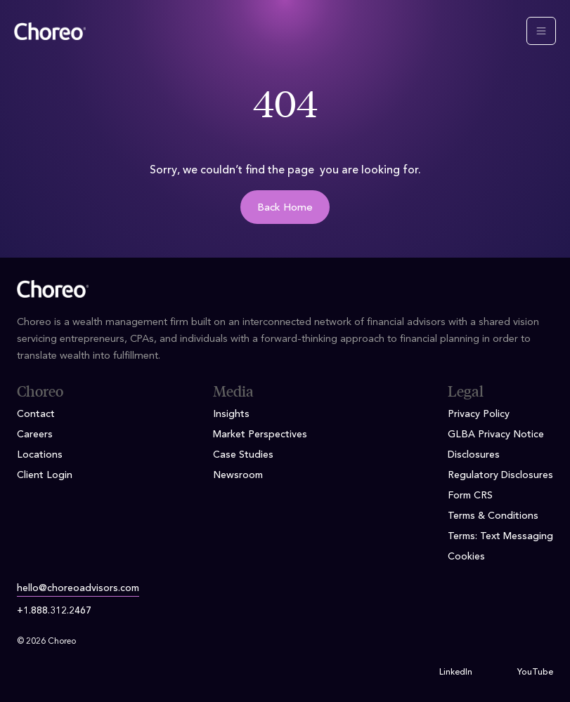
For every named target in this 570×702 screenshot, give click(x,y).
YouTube (535, 672)
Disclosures (474, 455)
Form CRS (470, 496)
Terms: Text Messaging (500, 536)
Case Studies (243, 455)
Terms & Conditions (493, 516)
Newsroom (238, 475)
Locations (40, 455)
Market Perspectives (260, 434)
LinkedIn (455, 672)
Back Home (285, 208)
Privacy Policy (479, 414)
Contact (36, 414)
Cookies (466, 557)
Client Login (44, 475)
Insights (231, 414)
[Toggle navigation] (541, 31)
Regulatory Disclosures (500, 475)
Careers (35, 434)
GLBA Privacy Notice (496, 434)
